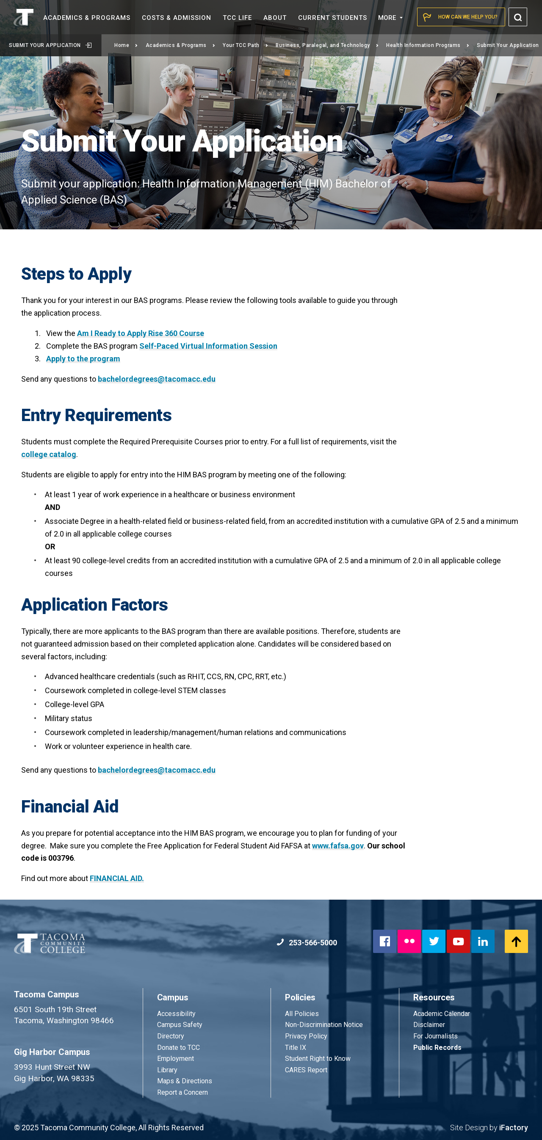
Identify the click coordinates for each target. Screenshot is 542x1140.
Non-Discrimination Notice (324, 1025)
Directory (170, 1036)
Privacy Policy (306, 1036)
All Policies (303, 1014)
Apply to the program (83, 358)
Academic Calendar (441, 1014)
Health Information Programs (427, 45)
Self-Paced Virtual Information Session (208, 345)
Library (167, 1070)
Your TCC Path (245, 45)
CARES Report (306, 1070)
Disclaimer (429, 1025)
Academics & (86, 18)
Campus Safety (179, 1025)
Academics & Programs (181, 45)
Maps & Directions (184, 1081)
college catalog (48, 454)
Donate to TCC (178, 1048)
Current (332, 18)
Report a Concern (182, 1092)
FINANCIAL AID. (117, 878)
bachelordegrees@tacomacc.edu (157, 378)
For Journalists (435, 1036)
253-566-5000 (307, 942)
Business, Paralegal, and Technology (327, 45)
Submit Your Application (50, 45)
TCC (237, 18)
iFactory (513, 1127)
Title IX (295, 1048)
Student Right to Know (318, 1059)
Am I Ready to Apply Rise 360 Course (140, 333)
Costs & (176, 18)
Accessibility (176, 1014)
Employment (175, 1059)
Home (126, 45)
